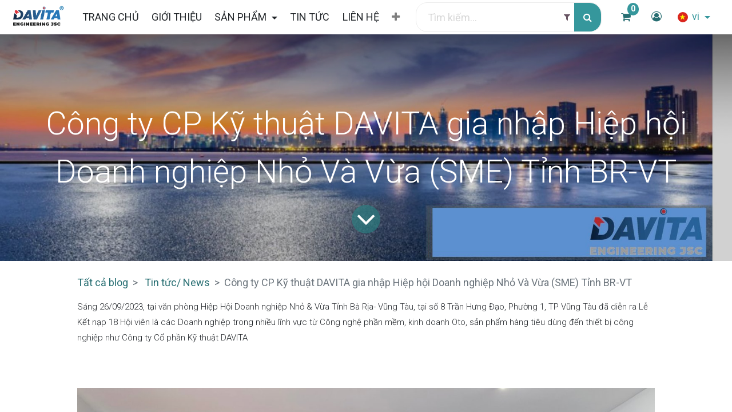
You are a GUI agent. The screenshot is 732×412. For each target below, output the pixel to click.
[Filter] (567, 17)
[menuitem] (110, 17)
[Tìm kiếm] (587, 17)
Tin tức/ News (177, 282)
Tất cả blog (102, 282)
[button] (395, 17)
